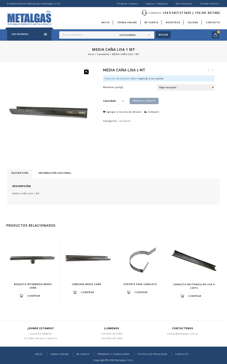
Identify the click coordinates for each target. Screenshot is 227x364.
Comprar (33, 295)
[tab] (19, 174)
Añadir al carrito (144, 100)
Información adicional (54, 172)
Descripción (19, 172)
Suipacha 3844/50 (41, 333)
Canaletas (103, 54)
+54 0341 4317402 (111, 333)
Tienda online (208, 3)
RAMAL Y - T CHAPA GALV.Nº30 (213, 74)
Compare (153, 111)
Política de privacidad (152, 354)
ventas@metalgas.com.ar (182, 333)
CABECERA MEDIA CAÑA (209, 72)
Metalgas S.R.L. (124, 360)
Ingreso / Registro (157, 3)
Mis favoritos (184, 3)
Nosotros (173, 22)
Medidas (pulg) (113, 87)
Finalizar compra (127, 3)
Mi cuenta (152, 22)
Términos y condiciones (113, 354)
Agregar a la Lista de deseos (124, 111)
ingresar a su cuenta (151, 78)
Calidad (192, 22)
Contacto (213, 22)
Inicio (105, 22)
